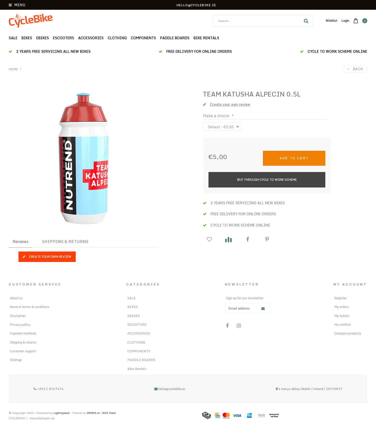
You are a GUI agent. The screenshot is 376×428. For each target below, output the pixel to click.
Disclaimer (18, 315)
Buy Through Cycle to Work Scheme (267, 179)
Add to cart (294, 158)
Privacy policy (20, 324)
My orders (341, 307)
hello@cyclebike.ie (169, 389)
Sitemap (16, 359)
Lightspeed (61, 412)
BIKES (26, 38)
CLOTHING (117, 38)
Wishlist (331, 20)
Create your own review (47, 256)
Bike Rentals (206, 38)
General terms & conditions (29, 307)
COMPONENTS (143, 38)
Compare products (347, 333)
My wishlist (342, 324)
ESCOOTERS (63, 38)
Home (13, 69)
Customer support (23, 351)
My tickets (342, 315)
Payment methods (23, 333)
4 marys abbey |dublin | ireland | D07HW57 (309, 389)
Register (340, 298)
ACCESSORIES (91, 38)
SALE (13, 38)
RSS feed (109, 412)
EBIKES (42, 38)
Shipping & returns (23, 342)
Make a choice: (218, 115)
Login (345, 20)
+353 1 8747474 (48, 389)
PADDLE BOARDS (174, 38)
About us (16, 298)
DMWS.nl (94, 412)
